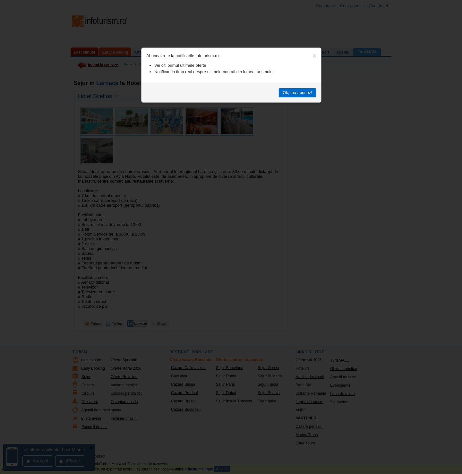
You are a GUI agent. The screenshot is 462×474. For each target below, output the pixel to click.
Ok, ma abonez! (297, 92)
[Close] (314, 56)
